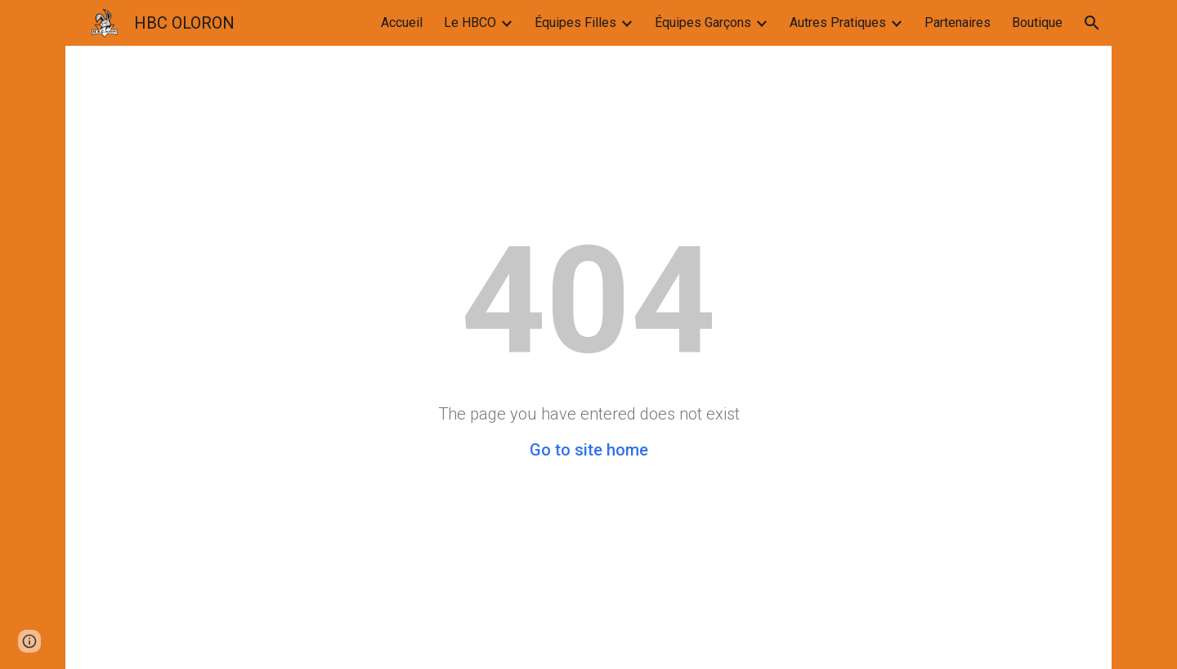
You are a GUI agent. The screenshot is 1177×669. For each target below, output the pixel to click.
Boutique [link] (1037, 22)
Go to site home (589, 450)
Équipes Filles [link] (575, 22)
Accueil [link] (402, 22)
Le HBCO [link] (470, 22)
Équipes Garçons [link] (703, 22)
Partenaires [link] (957, 22)
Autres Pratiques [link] (838, 22)
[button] (1092, 23)
